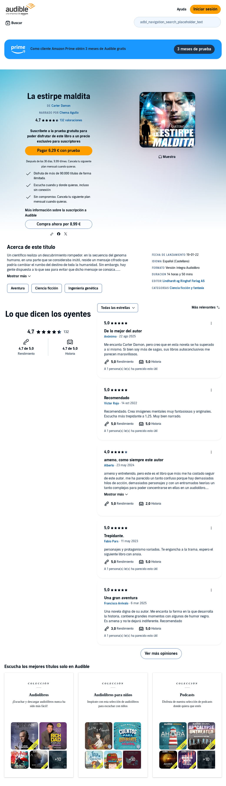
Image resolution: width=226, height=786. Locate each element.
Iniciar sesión (205, 9)
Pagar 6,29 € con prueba (58, 150)
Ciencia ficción (46, 288)
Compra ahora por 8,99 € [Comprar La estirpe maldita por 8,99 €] (59, 224)
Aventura (18, 288)
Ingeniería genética (83, 288)
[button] (51, 234)
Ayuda (181, 9)
